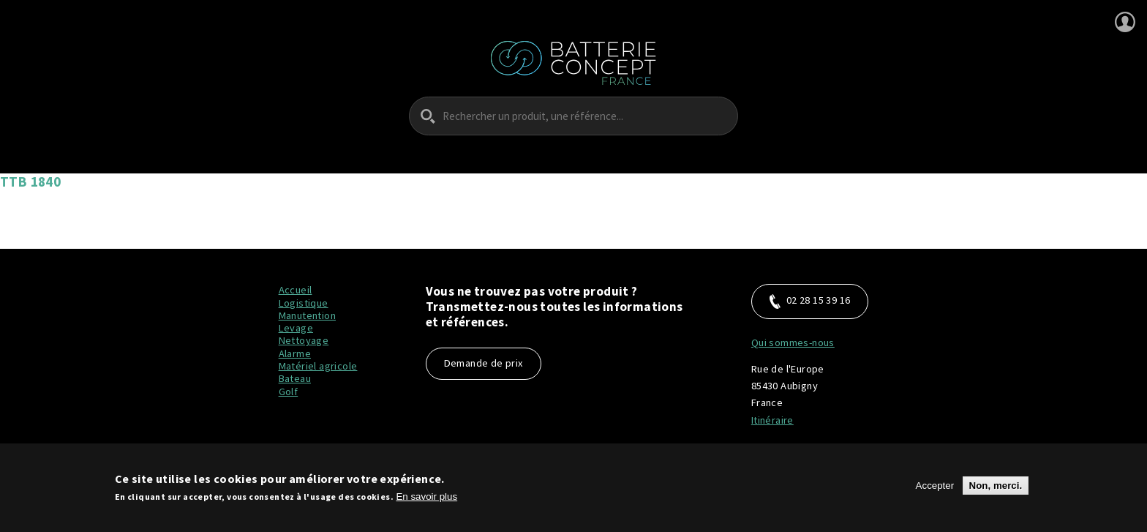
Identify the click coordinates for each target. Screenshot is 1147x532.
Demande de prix (483, 363)
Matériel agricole (318, 365)
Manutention (307, 315)
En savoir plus (426, 496)
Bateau (295, 378)
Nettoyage (304, 340)
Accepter (935, 485)
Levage (296, 327)
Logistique (303, 303)
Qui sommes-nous (793, 342)
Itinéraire (772, 420)
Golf (288, 391)
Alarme (295, 353)
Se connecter (1125, 22)
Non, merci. (996, 485)
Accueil (295, 289)
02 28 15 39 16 (810, 301)
